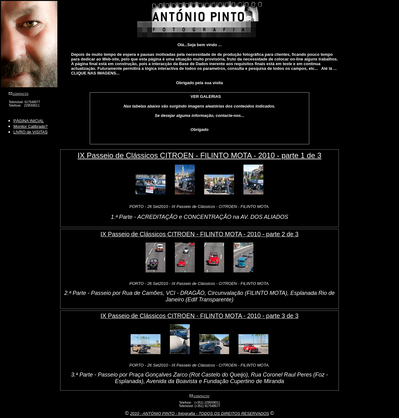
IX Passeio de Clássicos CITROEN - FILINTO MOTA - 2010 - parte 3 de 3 (199, 315)
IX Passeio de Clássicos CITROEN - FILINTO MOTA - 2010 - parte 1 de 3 (199, 155)
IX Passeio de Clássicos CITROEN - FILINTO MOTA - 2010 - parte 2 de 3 (199, 234)
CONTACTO (20, 93)
